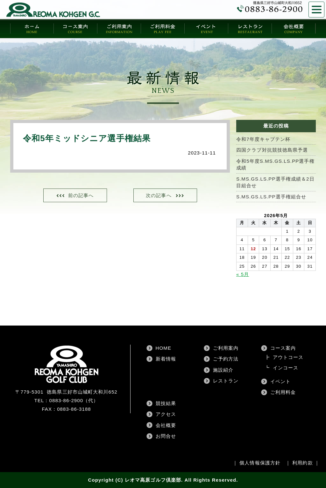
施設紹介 (223, 370)
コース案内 (283, 348)
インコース (286, 367)
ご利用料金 (283, 392)
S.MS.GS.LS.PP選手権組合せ (271, 196)
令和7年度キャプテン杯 (263, 139)
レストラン (226, 380)
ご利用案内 (226, 348)
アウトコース (288, 357)
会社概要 (166, 425)
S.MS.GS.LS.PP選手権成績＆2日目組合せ (275, 182)
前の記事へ (81, 195)
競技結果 (166, 403)
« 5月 (242, 274)
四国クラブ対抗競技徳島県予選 (272, 150)
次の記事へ (159, 195)
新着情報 (166, 358)
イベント (280, 381)
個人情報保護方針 (259, 462)
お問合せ (166, 436)
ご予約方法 (226, 358)
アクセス (166, 414)
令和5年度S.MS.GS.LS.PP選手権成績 (275, 164)
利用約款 (302, 462)
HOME (163, 348)
